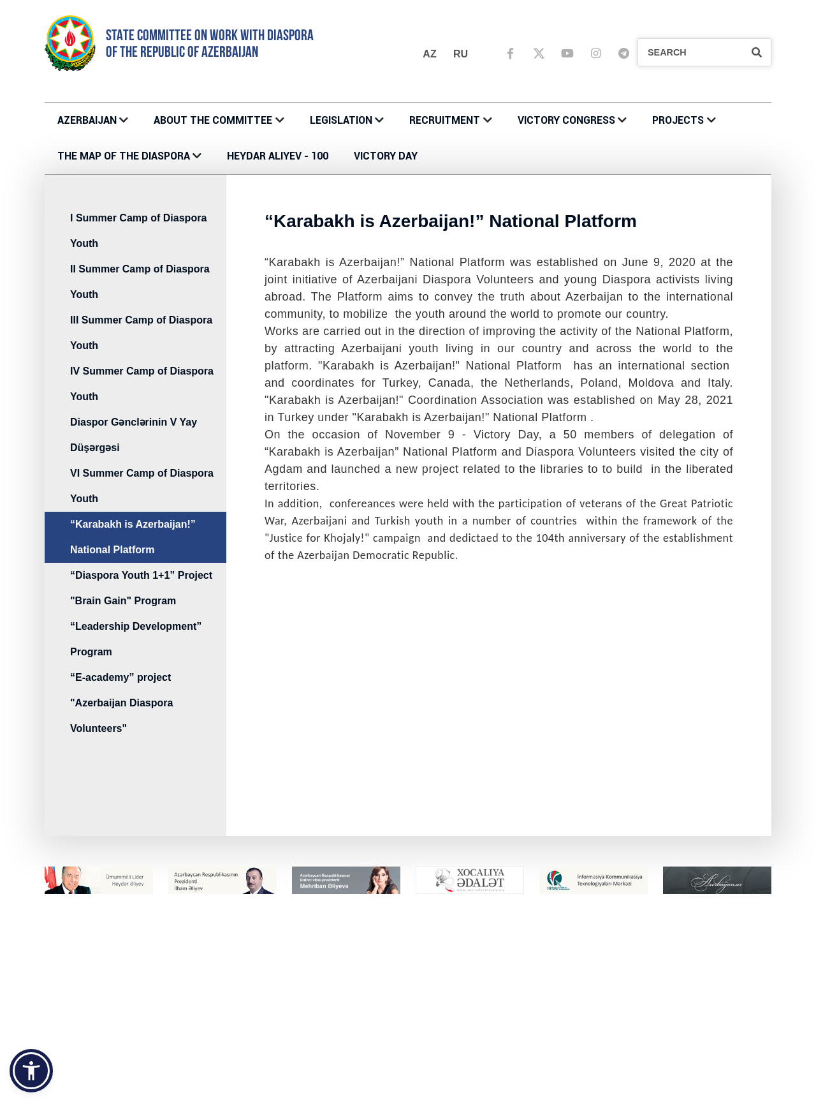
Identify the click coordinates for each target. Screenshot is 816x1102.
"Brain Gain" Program (123, 600)
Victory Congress (566, 120)
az (429, 53)
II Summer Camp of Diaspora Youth (140, 282)
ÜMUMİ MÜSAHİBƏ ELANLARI (658, 1027)
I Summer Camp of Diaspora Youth (138, 230)
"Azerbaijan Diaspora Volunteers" (121, 715)
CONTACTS (258, 1014)
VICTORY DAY (386, 156)
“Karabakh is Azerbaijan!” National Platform (133, 537)
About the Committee (213, 120)
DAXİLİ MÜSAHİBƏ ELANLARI (657, 1041)
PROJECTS (678, 120)
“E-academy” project (120, 677)
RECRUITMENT (444, 120)
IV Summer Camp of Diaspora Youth (142, 384)
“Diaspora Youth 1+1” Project (141, 575)
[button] (31, 1070)
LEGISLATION (341, 120)
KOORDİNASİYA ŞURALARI (470, 1096)
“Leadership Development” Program (135, 639)
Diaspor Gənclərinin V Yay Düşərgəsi (133, 435)
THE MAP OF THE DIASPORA (123, 156)
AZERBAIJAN (87, 120)
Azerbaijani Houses (456, 1083)
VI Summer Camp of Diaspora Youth (142, 486)
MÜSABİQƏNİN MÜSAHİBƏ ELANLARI (674, 1014)
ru (460, 53)
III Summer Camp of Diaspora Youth (141, 333)
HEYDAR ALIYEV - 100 (277, 156)
